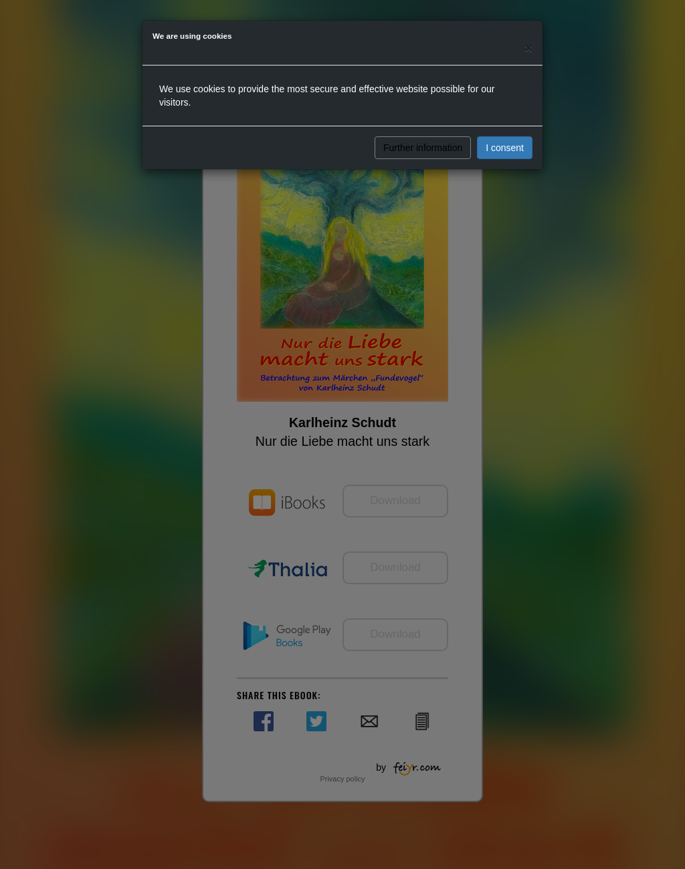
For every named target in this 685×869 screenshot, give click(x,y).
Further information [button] (422, 147)
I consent (505, 147)
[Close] (528, 48)
